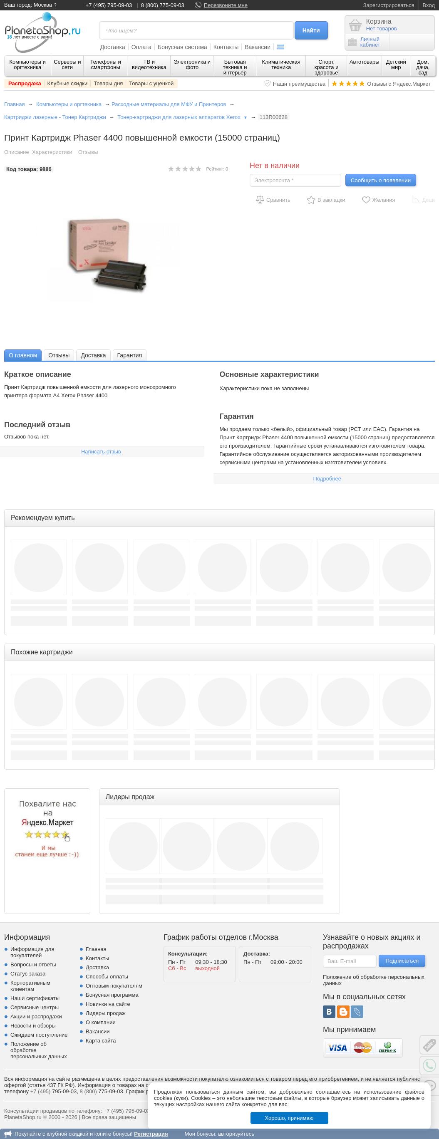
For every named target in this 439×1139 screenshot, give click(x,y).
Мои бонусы (199, 1134)
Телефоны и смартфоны (105, 64)
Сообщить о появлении (381, 180)
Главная (14, 104)
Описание (16, 152)
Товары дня (108, 83)
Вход (429, 5)
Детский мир (396, 64)
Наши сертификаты (35, 998)
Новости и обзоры (33, 1026)
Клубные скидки (67, 83)
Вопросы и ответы (33, 964)
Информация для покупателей (32, 952)
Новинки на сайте (108, 1004)
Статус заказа (27, 974)
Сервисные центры (34, 1007)
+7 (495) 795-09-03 (109, 5)
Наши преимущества (299, 84)
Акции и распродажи (36, 1016)
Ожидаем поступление (39, 1035)
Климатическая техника (281, 64)
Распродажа (24, 83)
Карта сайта (101, 1040)
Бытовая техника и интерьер (235, 67)
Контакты (225, 47)
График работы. (146, 1091)
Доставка (112, 47)
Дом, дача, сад (422, 67)
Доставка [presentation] (93, 355)
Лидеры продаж (106, 1013)
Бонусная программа (112, 995)
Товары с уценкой (151, 83)
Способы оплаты (107, 976)
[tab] (23, 355)
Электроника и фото (192, 64)
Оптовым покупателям (114, 986)
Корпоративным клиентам (30, 986)
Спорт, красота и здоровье (327, 67)
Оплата (141, 47)
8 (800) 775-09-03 (162, 5)
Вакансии (257, 47)
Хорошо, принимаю (289, 1118)
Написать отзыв (101, 451)
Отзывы (88, 152)
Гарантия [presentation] (129, 355)
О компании (101, 1022)
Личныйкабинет (364, 42)
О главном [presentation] (23, 355)
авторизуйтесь (236, 1134)
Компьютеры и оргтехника (28, 64)
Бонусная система (182, 47)
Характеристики (52, 152)
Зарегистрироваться (388, 5)
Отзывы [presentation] (58, 355)
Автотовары (364, 62)
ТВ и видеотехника (149, 64)
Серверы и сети (67, 64)
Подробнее (327, 478)
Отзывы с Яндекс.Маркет (399, 84)
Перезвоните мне (226, 5)
